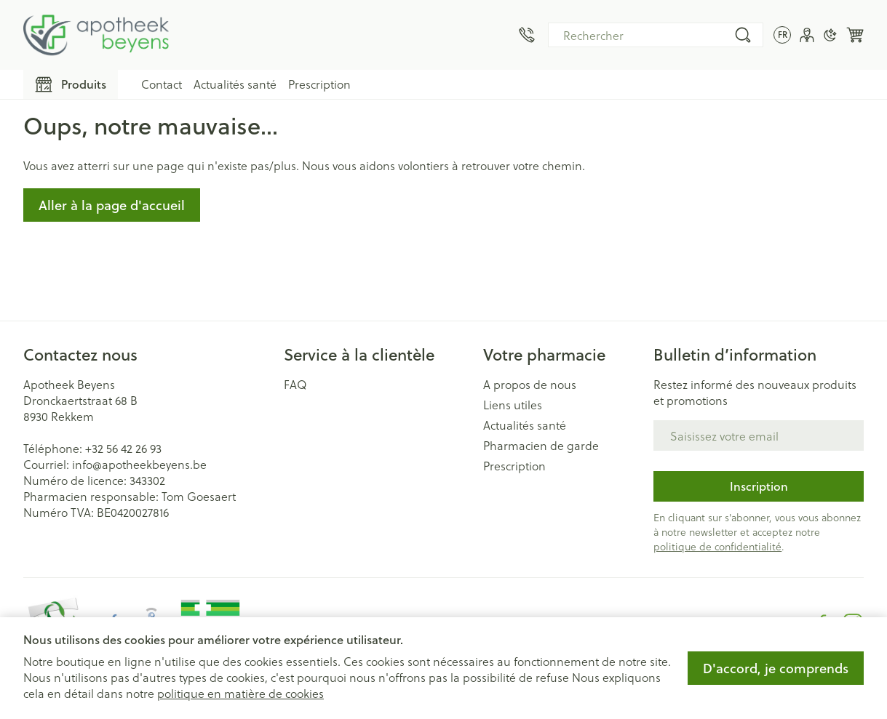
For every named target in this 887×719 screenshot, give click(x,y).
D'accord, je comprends (775, 668)
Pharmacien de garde (541, 446)
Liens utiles (512, 405)
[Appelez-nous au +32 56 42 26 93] (527, 35)
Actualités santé (235, 84)
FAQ (295, 385)
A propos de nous (529, 385)
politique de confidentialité (717, 546)
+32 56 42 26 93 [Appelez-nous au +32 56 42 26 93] (123, 448)
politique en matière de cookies (240, 693)
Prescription (319, 84)
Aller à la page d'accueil (112, 205)
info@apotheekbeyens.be (139, 464)
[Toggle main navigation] (70, 84)
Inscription (759, 486)
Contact (161, 84)
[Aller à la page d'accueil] (96, 35)
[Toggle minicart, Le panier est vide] (855, 35)
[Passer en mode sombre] (830, 35)
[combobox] (655, 35)
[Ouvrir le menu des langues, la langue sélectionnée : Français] (782, 35)
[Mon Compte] (807, 35)
